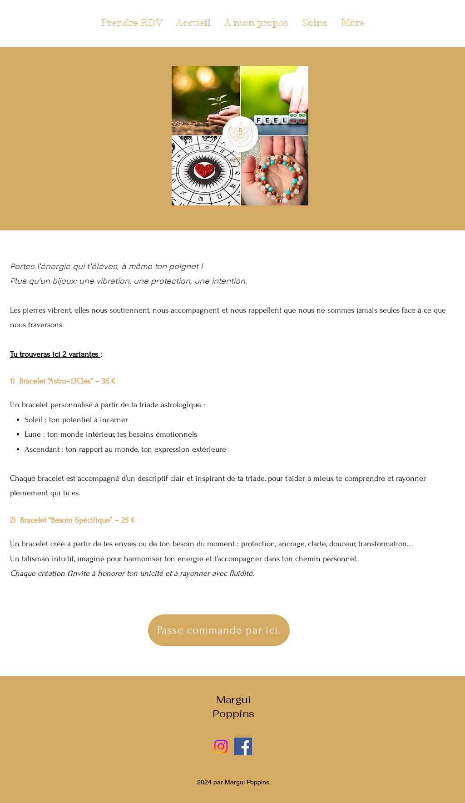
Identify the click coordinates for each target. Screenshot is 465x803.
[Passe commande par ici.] (219, 630)
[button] (314, 23)
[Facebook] (243, 746)
